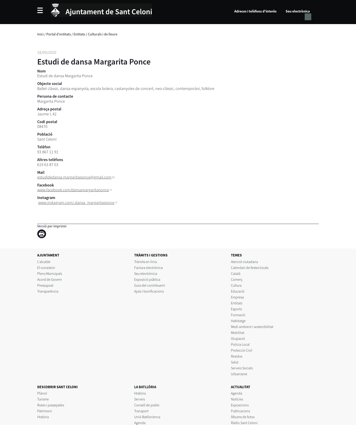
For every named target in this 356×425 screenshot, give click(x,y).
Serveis (139, 399)
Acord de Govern (49, 279)
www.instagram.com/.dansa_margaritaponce (76, 202)
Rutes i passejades (50, 405)
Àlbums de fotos (243, 417)
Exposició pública (147, 279)
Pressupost (45, 285)
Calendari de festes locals (249, 267)
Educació (238, 291)
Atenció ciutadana (244, 261)
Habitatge (238, 320)
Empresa (237, 297)
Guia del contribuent (149, 285)
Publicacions (240, 411)
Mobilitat (237, 332)
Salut (234, 362)
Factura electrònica (148, 267)
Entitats (79, 34)
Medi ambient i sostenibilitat (252, 326)
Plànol (42, 393)
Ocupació (238, 338)
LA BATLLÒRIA (145, 387)
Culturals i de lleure (102, 34)
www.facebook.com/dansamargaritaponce (73, 189)
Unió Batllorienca (147, 417)
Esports (236, 309)
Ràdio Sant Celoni (244, 422)
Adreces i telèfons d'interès (255, 11)
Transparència (47, 291)
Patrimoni (44, 411)
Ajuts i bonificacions (149, 291)
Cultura (236, 285)
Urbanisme (239, 374)
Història (43, 417)
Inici (40, 34)
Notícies (237, 399)
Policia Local (240, 344)
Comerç (236, 279)
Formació (238, 315)
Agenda (140, 422)
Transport (141, 411)
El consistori (46, 267)
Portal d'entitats (58, 34)
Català (235, 273)
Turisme (43, 399)
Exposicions (240, 405)
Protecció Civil (241, 350)
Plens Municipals (49, 273)
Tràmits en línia (145, 261)
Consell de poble (146, 405)
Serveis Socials (242, 368)
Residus (236, 356)
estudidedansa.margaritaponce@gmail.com (74, 177)
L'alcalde (43, 261)
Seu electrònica (298, 11)
